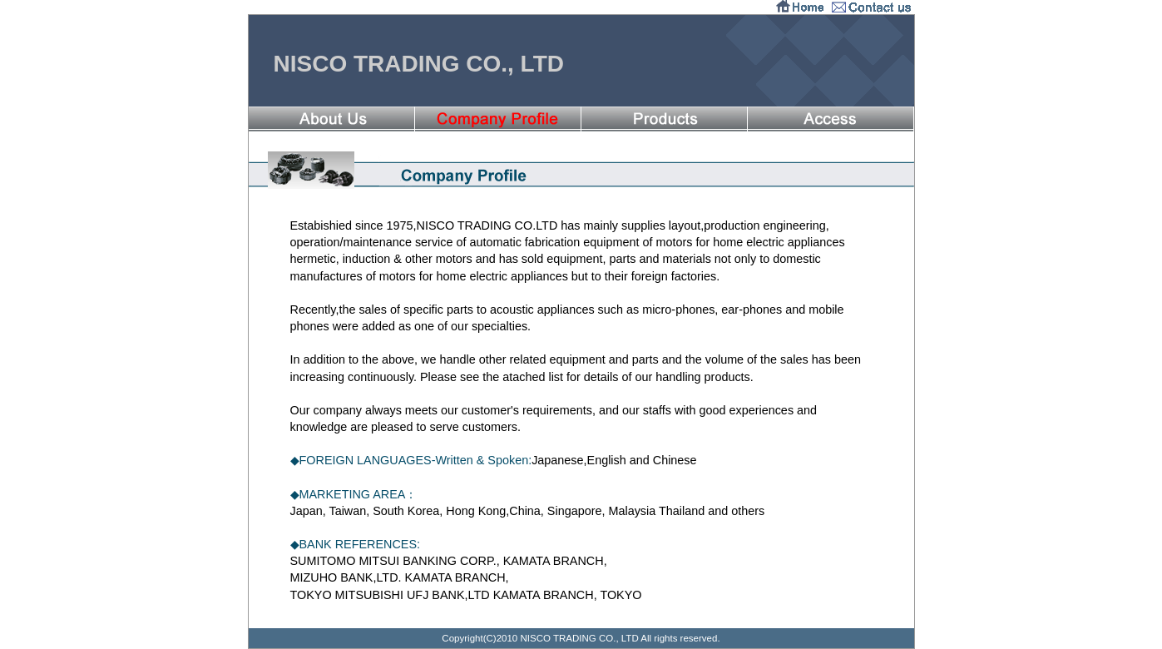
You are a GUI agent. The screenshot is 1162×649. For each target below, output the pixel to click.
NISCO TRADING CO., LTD (419, 64)
